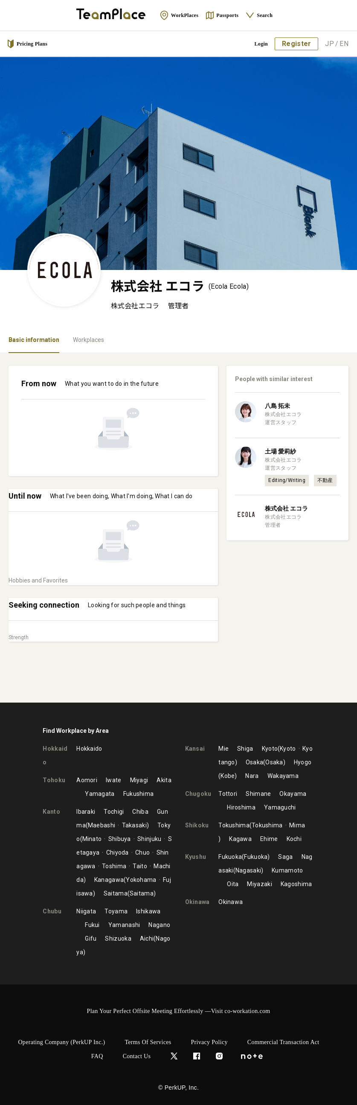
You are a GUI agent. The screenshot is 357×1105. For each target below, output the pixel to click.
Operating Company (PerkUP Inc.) (61, 1042)
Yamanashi (124, 924)
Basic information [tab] (34, 339)
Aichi (147, 938)
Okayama (292, 793)
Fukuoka (230, 856)
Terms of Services (148, 1042)
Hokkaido (89, 748)
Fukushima (138, 793)
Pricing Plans (26, 44)
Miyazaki (259, 884)
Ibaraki (85, 811)
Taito (140, 866)
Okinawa (230, 901)
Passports (221, 15)
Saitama (116, 893)
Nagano (159, 924)
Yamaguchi (280, 807)
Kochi (294, 838)
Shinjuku (149, 838)
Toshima (114, 866)
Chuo (142, 852)
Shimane (258, 793)
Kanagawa (109, 879)
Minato (92, 838)
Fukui (92, 924)
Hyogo (303, 762)
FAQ (97, 1056)
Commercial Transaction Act (283, 1042)
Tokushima (234, 825)
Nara (251, 775)
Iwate (114, 780)
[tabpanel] (178, 528)
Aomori (86, 780)
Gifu (90, 938)
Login (261, 44)
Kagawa (240, 838)
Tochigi (114, 811)
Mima (297, 825)
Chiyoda (117, 852)
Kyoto (270, 748)
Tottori (227, 793)
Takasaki (134, 825)
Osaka (255, 762)
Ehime (269, 838)
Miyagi (139, 780)
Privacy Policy (209, 1042)
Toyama (116, 911)
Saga (285, 856)
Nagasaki (248, 870)
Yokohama (141, 879)
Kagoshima (296, 884)
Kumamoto (287, 870)
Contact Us (137, 1056)
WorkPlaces (179, 15)
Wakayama (283, 775)
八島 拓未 (277, 405)
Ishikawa (148, 911)
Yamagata (99, 793)
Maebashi (101, 825)
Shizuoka (118, 938)
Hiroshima (241, 807)
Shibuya (119, 838)
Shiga (245, 748)
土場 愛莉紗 (280, 451)
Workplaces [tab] (88, 339)
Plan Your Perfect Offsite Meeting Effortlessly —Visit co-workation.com (178, 1011)
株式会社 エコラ (286, 508)
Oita (232, 884)
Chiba (140, 811)
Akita (164, 780)
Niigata (86, 911)
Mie (223, 748)
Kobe (228, 775)
